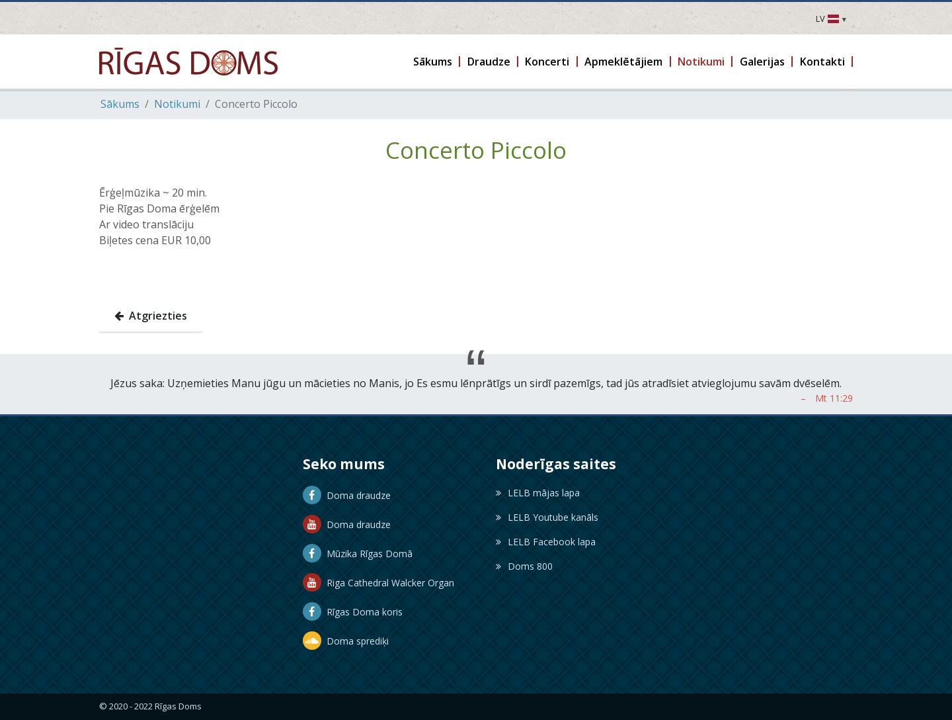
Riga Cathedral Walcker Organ (378, 582)
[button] (434, 61)
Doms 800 (524, 566)
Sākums (119, 104)
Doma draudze (347, 495)
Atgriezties (150, 315)
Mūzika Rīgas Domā (358, 553)
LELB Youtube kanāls (547, 517)
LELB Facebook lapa (546, 541)
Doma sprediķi (346, 641)
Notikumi (177, 104)
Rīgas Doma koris (353, 612)
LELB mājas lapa (538, 492)
